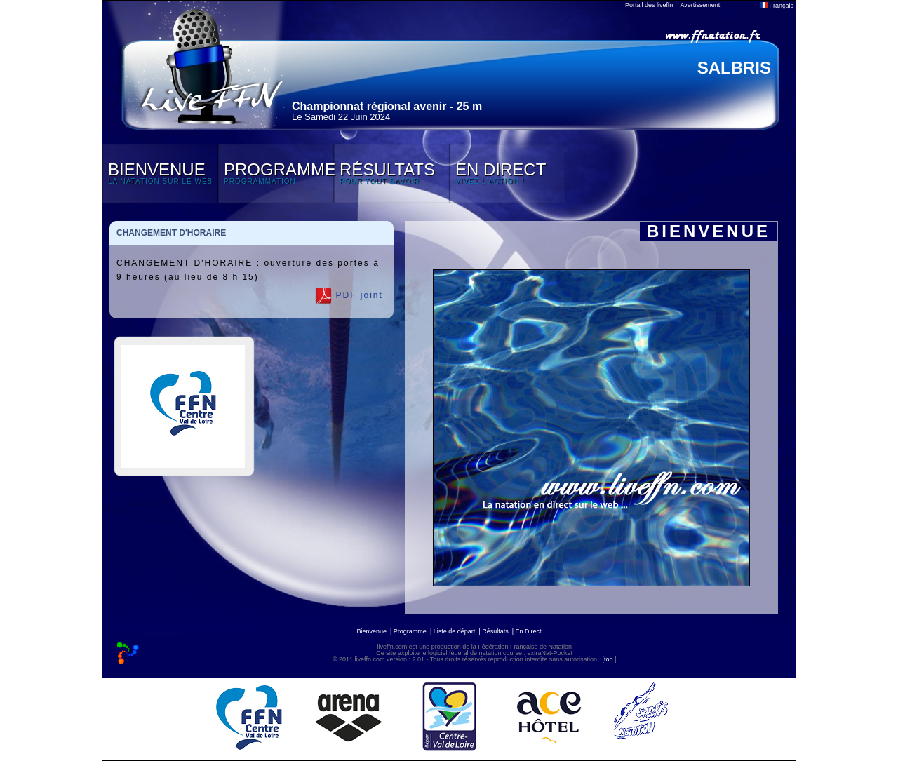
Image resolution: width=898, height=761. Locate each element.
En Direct (529, 631)
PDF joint (349, 296)
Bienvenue (371, 631)
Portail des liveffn (649, 4)
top (608, 659)
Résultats (495, 631)
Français (776, 5)
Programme (410, 631)
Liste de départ (455, 631)
